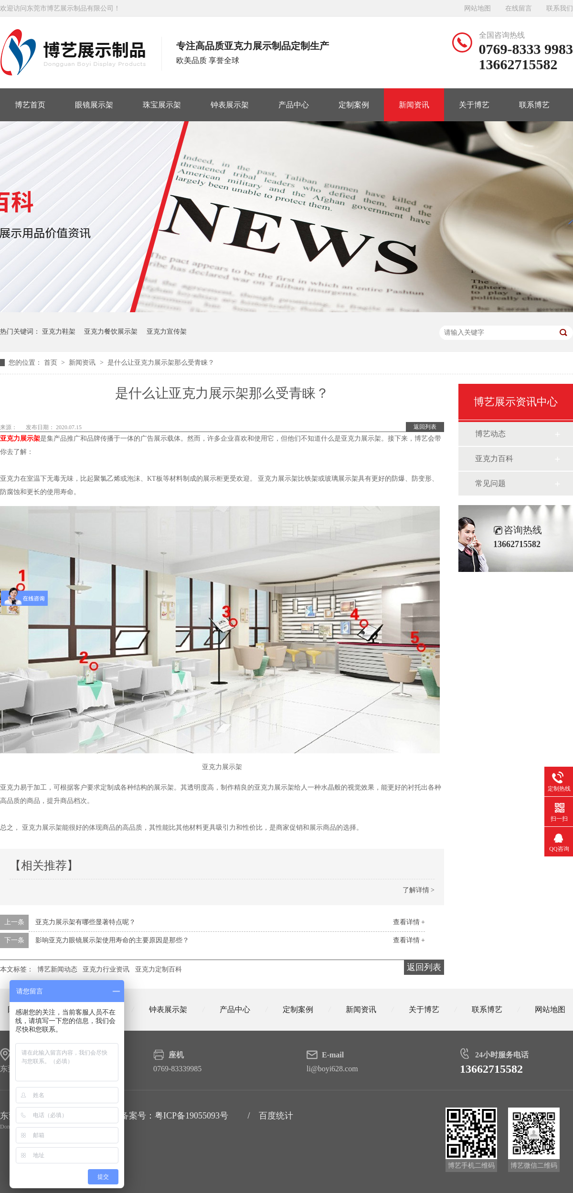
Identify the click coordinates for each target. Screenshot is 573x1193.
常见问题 (490, 483)
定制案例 (354, 105)
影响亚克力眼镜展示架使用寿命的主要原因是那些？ (112, 940)
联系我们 (559, 8)
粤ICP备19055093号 (191, 1115)
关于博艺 (474, 105)
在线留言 (518, 8)
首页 (51, 362)
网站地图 (477, 8)
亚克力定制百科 (158, 969)
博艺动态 (490, 434)
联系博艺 (534, 105)
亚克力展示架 (20, 438)
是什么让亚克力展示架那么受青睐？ (160, 362)
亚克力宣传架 (167, 331)
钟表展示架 (230, 105)
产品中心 (293, 105)
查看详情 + (409, 922)
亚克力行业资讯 (106, 969)
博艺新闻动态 (57, 969)
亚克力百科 (494, 458)
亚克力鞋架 (58, 331)
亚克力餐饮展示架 (111, 331)
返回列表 (425, 426)
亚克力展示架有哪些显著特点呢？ (85, 922)
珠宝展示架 (162, 105)
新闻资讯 (414, 105)
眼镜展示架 (94, 105)
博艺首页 (30, 105)
